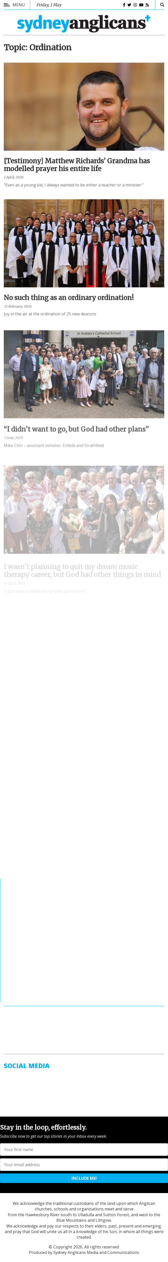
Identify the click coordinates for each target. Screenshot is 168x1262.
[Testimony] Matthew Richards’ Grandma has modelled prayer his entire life (77, 167)
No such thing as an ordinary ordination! (69, 303)
